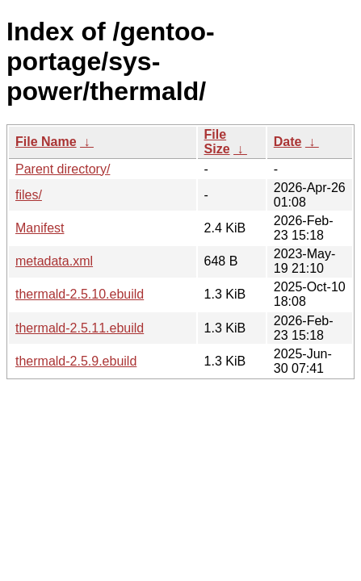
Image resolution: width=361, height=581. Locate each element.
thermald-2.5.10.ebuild (79, 294)
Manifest (39, 228)
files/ (28, 195)
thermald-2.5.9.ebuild (75, 361)
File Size (217, 141)
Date (288, 141)
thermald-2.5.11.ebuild (79, 328)
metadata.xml (54, 261)
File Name (46, 141)
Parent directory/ (62, 169)
